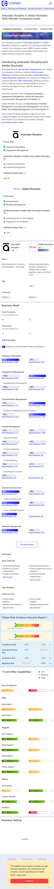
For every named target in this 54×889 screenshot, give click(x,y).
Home (3, 9)
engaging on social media (17, 222)
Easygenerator (36, 69)
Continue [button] (29, 881)
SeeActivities (27, 544)
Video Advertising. (25, 81)
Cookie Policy (42, 859)
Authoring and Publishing (17, 9)
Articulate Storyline (35, 9)
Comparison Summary (12, 29)
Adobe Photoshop (41, 75)
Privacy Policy (11, 859)
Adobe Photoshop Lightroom (14, 78)
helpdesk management (15, 167)
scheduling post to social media (19, 218)
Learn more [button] (21, 875)
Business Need (31, 29)
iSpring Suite (23, 69)
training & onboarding (15, 164)
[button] (50, 3)
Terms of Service (27, 859)
